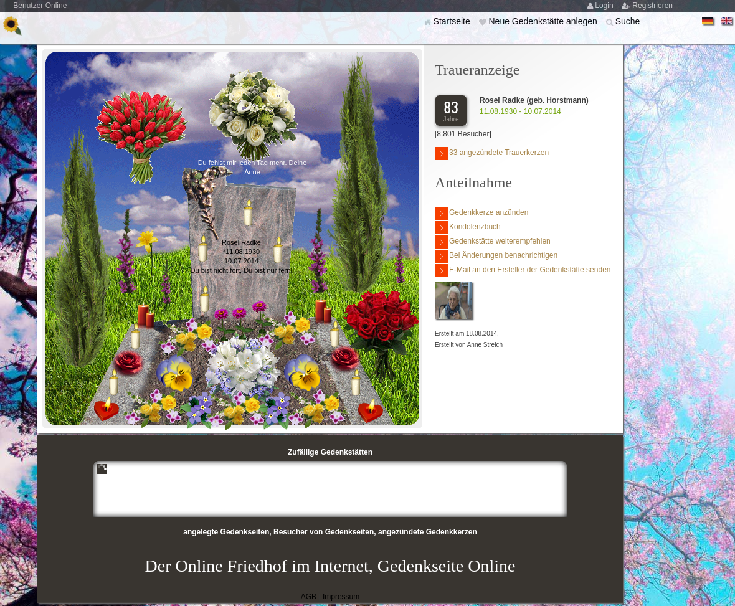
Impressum (341, 596)
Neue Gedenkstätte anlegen (543, 21)
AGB (308, 596)
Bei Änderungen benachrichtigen (496, 256)
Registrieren (652, 5)
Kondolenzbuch (468, 227)
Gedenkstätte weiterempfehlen (493, 242)
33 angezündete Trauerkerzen (492, 153)
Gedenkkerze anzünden (481, 213)
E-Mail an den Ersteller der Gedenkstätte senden (522, 270)
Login (605, 5)
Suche (627, 21)
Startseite (453, 21)
